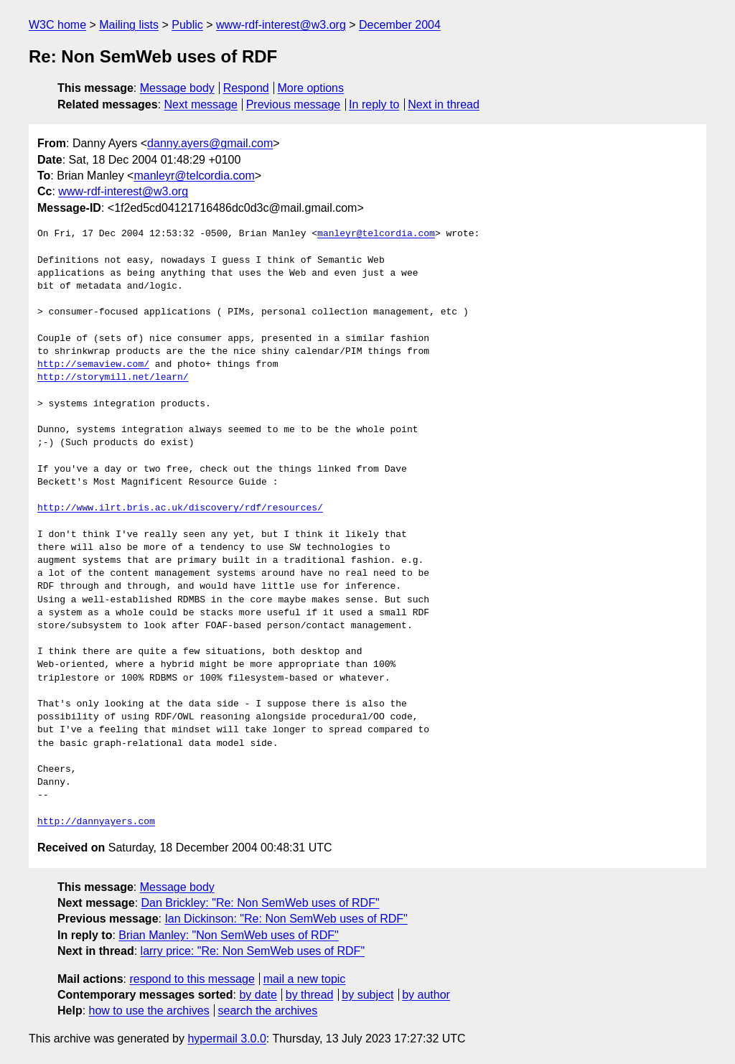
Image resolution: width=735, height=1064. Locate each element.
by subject (367, 995)
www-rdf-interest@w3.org (281, 25)
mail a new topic (304, 979)
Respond (246, 88)
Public (187, 25)
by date (257, 995)
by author (426, 995)
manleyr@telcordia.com (194, 175)
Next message (201, 104)
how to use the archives (149, 1010)
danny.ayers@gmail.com (210, 143)
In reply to (374, 104)
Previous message (293, 104)
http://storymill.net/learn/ (113, 377)
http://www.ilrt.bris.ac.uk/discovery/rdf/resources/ (180, 508)
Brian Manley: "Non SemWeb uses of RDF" (228, 935)
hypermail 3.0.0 (226, 1038)
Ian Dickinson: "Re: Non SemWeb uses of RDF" (285, 919)
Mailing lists (129, 25)
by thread (310, 995)
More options (311, 88)
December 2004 (400, 25)
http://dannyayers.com (96, 822)
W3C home (57, 25)
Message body (177, 88)
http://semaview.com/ (93, 364)
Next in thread (443, 104)
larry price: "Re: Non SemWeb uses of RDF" (253, 951)
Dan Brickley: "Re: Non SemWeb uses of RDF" (260, 903)
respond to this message (191, 979)
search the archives (268, 1010)
